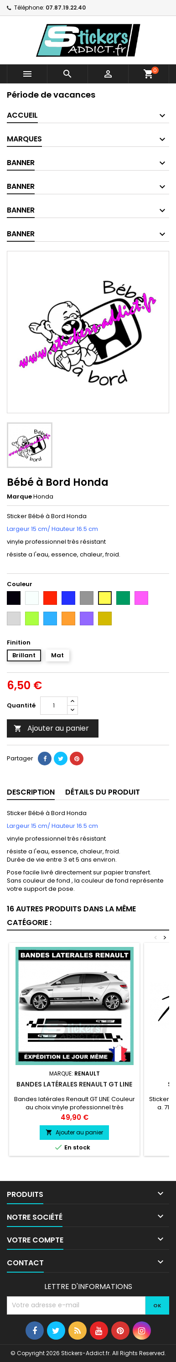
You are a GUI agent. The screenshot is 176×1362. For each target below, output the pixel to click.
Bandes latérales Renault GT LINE (74, 1084)
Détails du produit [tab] (102, 792)
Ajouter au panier (51, 728)
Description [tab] (31, 792)
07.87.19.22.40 (66, 7)
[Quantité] (53, 706)
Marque (19, 497)
